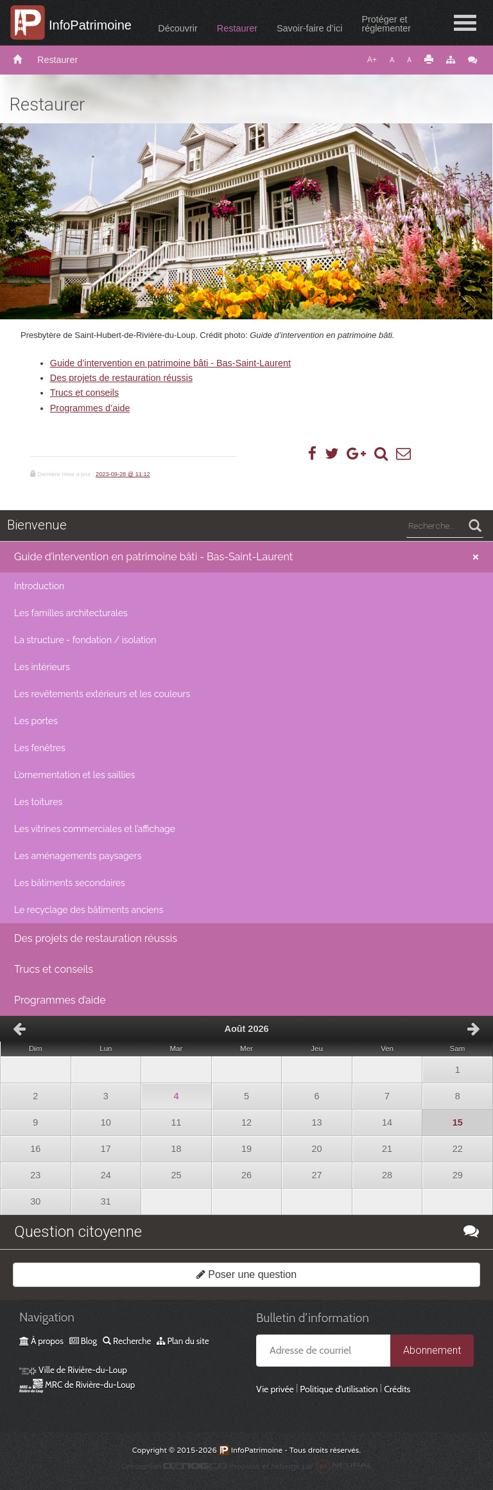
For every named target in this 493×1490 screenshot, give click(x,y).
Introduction (39, 586)
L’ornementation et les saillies (74, 775)
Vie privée (275, 1389)
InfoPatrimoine (90, 25)
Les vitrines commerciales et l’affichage (94, 829)
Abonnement (432, 1350)
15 (442, 1119)
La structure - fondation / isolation (85, 640)
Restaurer (237, 28)
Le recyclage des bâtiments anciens (88, 910)
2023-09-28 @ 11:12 (123, 474)
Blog (83, 1341)
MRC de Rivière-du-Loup (77, 1384)
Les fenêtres (39, 748)
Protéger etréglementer (386, 23)
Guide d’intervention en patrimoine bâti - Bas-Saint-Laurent (170, 363)
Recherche (127, 1341)
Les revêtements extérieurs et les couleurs (102, 694)
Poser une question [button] (246, 1274)
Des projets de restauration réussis (121, 378)
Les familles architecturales (71, 613)
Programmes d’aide (90, 408)
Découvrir (178, 28)
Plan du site (183, 1341)
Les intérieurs (42, 667)
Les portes (36, 721)
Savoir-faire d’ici (309, 28)
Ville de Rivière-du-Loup (73, 1370)
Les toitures (38, 802)
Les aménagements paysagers (78, 856)
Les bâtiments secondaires (69, 883)
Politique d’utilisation (338, 1389)
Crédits (397, 1389)
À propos (41, 1341)
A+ (372, 59)
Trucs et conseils (84, 392)
